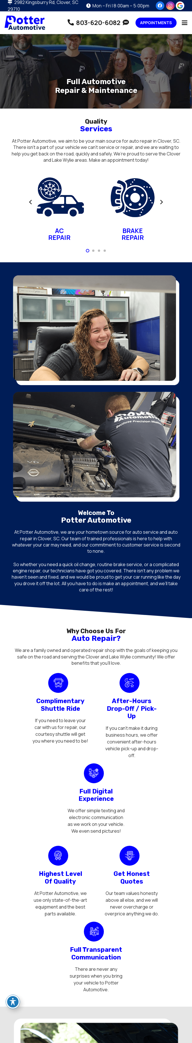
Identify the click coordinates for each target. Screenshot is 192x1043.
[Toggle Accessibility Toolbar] (13, 1002)
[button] (184, 23)
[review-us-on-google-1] (180, 5)
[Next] (161, 202)
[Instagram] (170, 5)
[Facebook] (160, 5)
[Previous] (31, 202)
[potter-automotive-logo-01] (25, 23)
